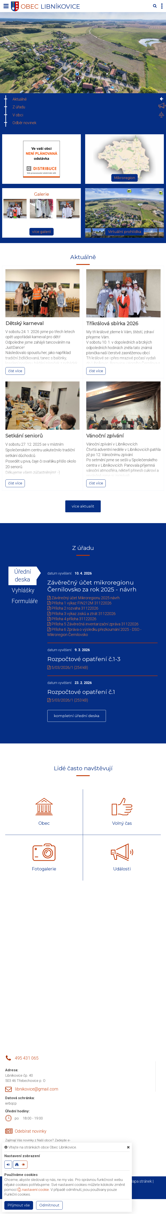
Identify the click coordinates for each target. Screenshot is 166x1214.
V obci (18, 115)
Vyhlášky (22, 590)
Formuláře (22, 601)
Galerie (41, 194)
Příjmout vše (19, 1205)
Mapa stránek (140, 1183)
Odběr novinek (24, 122)
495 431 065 (26, 1060)
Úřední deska (22, 576)
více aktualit (83, 506)
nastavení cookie (33, 1189)
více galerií (41, 232)
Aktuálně (20, 99)
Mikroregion (124, 178)
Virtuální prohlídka (124, 232)
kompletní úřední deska (77, 717)
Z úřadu (19, 107)
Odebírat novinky (30, 1133)
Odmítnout (49, 1205)
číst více (15, 371)
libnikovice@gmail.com (36, 1091)
